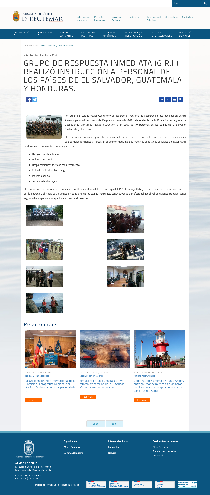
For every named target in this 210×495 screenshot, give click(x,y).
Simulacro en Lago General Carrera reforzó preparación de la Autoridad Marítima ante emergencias (102, 384)
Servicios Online (116, 18)
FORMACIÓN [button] (45, 33)
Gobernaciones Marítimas (84, 18)
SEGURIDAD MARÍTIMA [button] (88, 34)
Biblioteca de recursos (68, 484)
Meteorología (171, 16)
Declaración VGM (161, 455)
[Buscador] (186, 3)
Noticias (134, 16)
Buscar (205, 3)
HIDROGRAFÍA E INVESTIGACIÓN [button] (133, 34)
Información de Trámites (154, 18)
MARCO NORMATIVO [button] (66, 34)
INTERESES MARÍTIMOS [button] (109, 34)
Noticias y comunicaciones (60, 45)
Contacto (187, 16)
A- (168, 99)
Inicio (42, 45)
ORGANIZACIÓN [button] (22, 33)
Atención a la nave (162, 447)
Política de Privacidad (45, 484)
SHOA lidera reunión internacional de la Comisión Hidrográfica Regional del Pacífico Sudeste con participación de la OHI (50, 386)
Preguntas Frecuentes (99, 18)
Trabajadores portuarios (164, 451)
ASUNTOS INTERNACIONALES (161, 34)
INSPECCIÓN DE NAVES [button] (186, 34)
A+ (162, 99)
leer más (33, 400)
